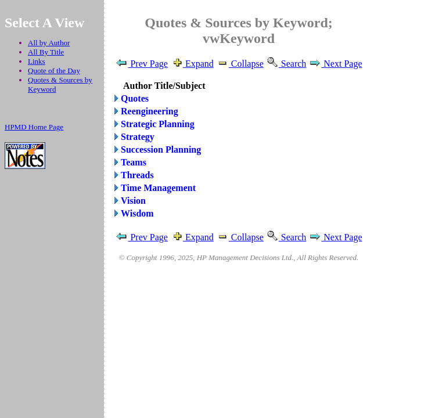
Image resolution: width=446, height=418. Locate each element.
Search (286, 64)
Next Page (335, 64)
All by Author (49, 42)
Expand (192, 64)
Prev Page (141, 64)
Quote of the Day (54, 70)
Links (36, 61)
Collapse (240, 64)
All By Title (46, 52)
